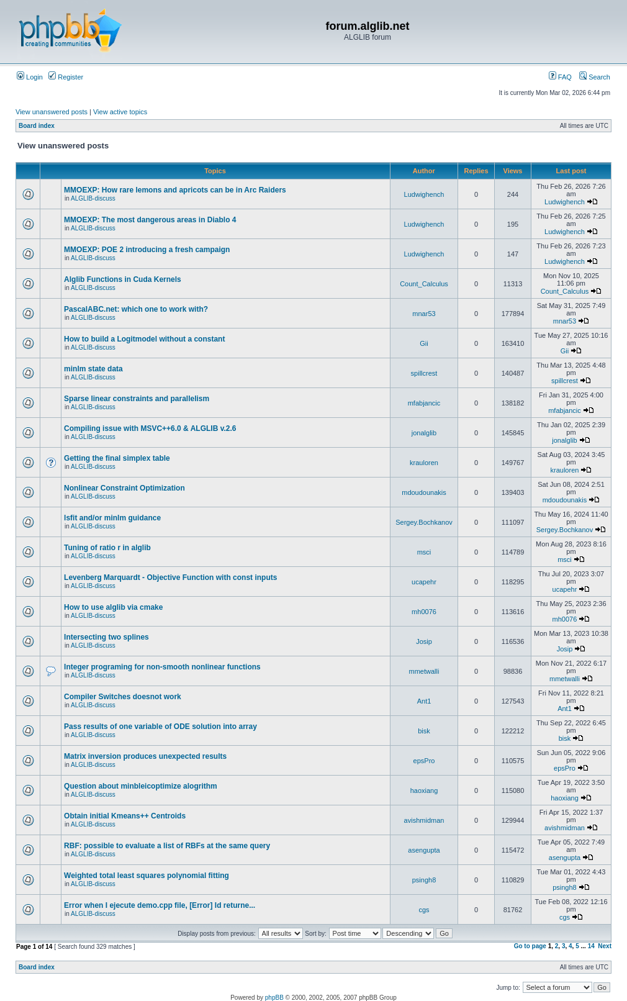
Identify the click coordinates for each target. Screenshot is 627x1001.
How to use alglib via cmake (113, 607)
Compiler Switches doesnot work (122, 696)
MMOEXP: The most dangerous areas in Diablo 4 (150, 219)
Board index (37, 125)
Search (594, 77)
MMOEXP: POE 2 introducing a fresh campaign (147, 249)
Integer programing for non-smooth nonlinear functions (162, 667)
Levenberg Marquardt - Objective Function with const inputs (170, 577)
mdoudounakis (424, 492)
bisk (424, 731)
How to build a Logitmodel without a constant (144, 339)
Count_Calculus (424, 284)
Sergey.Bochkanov (424, 522)
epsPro (424, 760)
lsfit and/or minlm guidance (112, 518)
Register (65, 77)
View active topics (120, 112)
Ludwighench (424, 194)
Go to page (530, 946)
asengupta (424, 850)
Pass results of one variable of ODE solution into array (160, 726)
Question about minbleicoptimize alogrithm (140, 786)
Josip (424, 641)
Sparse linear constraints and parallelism (136, 398)
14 (591, 946)
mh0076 (424, 611)
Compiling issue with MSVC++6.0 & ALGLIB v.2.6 (150, 428)
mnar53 (423, 313)
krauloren (424, 462)
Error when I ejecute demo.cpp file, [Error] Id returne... (159, 905)
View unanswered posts (52, 112)
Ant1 (424, 701)
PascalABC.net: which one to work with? (136, 309)
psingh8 (424, 880)
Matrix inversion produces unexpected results (145, 756)
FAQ (560, 77)
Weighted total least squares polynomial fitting (146, 875)
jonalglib (424, 433)
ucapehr (424, 582)
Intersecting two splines (106, 637)
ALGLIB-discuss (93, 198)
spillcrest (424, 373)
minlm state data (93, 369)
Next (604, 946)
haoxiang (424, 790)
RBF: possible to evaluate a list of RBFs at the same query (167, 845)
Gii (424, 343)
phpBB (274, 997)
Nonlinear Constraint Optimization (124, 488)
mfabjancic (424, 403)
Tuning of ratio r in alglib (107, 547)
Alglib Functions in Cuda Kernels (122, 279)
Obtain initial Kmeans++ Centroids (125, 816)
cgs (423, 909)
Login (30, 77)
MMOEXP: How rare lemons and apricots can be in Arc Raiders (175, 190)
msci (424, 552)
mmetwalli (424, 671)
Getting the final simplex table (117, 458)
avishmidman (424, 820)
